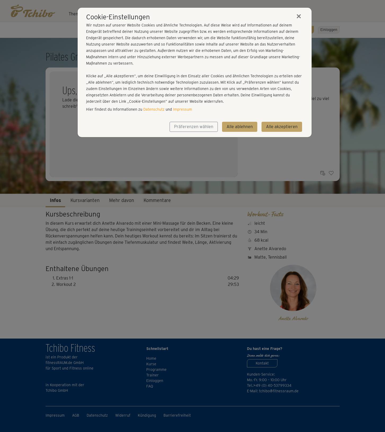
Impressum (182, 109)
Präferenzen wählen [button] (193, 126)
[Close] (299, 16)
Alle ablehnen (240, 126)
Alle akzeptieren (282, 126)
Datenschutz (154, 109)
